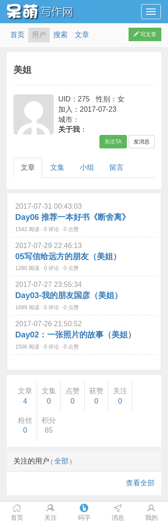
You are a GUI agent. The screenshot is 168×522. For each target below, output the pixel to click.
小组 (87, 167)
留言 (116, 167)
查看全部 (140, 483)
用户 (39, 34)
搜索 (60, 34)
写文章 (145, 34)
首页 (17, 34)
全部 (61, 461)
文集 (57, 167)
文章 (82, 34)
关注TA (112, 142)
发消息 (142, 142)
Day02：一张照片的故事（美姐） (75, 334)
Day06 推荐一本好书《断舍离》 (72, 217)
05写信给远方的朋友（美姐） (68, 256)
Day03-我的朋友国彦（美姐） (68, 295)
